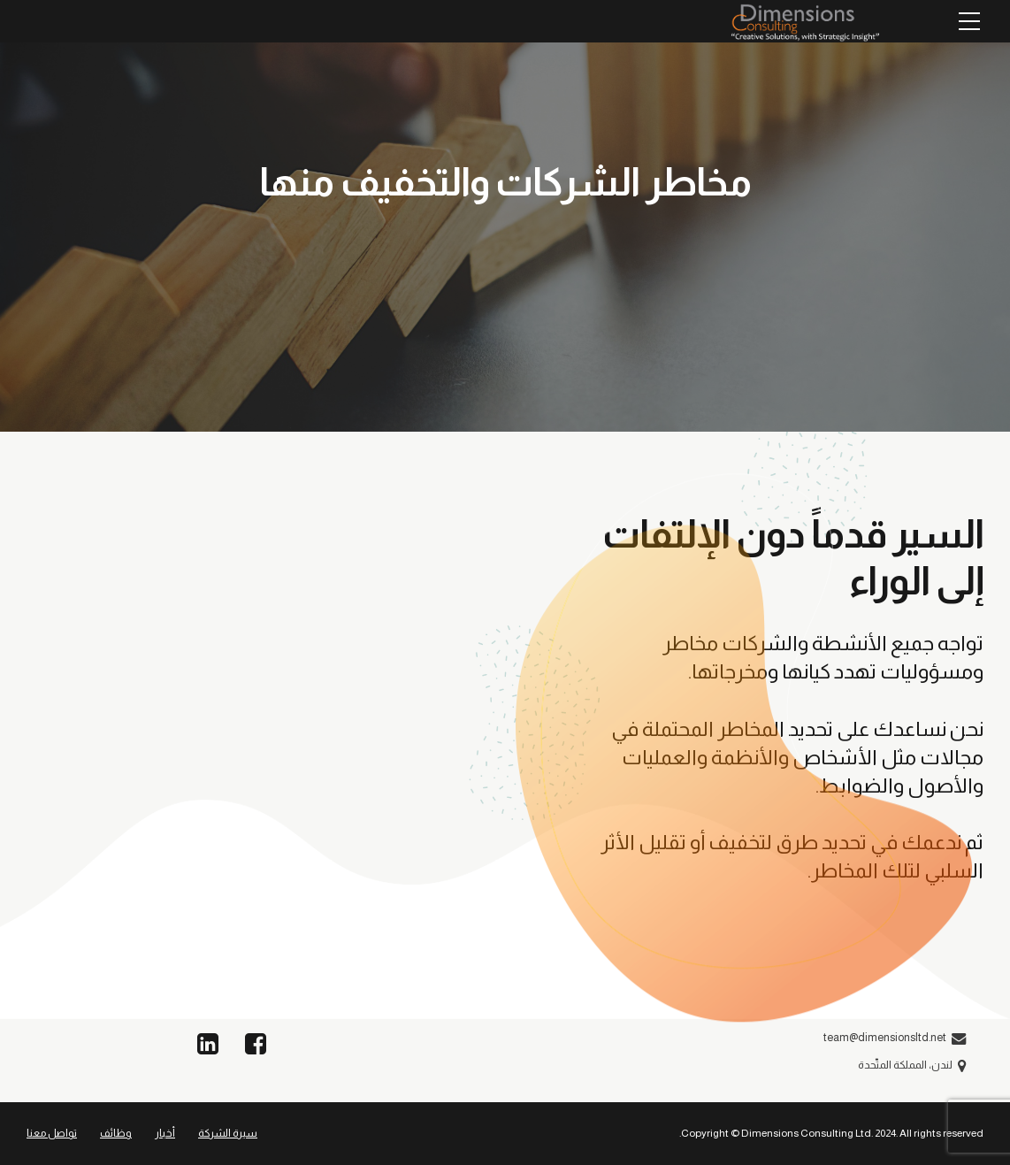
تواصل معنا (52, 1133)
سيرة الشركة (227, 1133)
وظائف (116, 1133)
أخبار (165, 1133)
